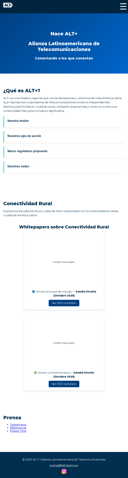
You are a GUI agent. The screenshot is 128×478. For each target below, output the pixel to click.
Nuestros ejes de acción (24, 136)
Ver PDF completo (64, 303)
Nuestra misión (18, 120)
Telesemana (18, 424)
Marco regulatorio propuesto (28, 151)
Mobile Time (18, 431)
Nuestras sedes (18, 166)
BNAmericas (18, 427)
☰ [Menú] (123, 6)
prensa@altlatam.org (64, 465)
